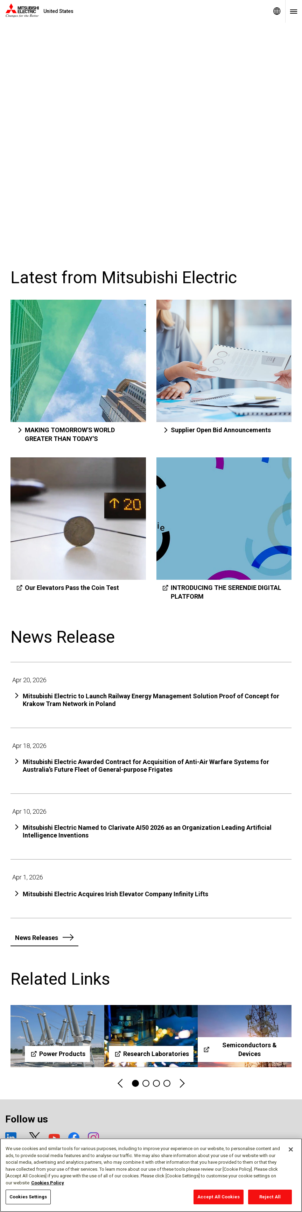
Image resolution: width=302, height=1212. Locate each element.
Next (181, 1083)
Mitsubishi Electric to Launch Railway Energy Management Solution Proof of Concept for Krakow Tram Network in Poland (151, 699)
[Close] (291, 1149)
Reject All (270, 1196)
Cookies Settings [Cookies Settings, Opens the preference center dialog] (28, 1196)
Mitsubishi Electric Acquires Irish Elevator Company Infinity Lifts (115, 894)
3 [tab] (156, 1083)
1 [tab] (135, 1083)
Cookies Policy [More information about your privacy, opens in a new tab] (47, 1182)
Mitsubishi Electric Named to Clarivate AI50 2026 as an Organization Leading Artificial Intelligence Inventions (147, 831)
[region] (151, 1175)
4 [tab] (166, 1083)
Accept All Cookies (218, 1196)
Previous (120, 1083)
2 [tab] (145, 1083)
